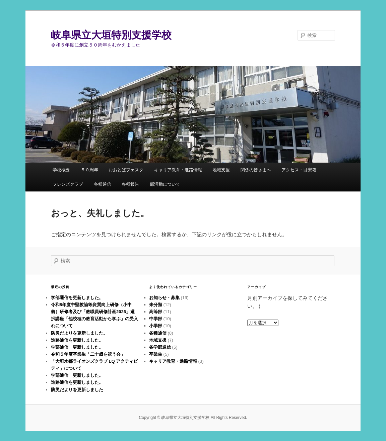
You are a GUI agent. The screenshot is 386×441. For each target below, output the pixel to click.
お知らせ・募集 (164, 297)
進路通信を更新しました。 (77, 340)
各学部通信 (160, 347)
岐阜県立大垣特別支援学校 (111, 34)
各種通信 (102, 184)
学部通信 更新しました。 (77, 347)
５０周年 (89, 169)
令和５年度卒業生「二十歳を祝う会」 (88, 354)
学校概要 (61, 169)
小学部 (155, 325)
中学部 (155, 318)
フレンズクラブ (68, 184)
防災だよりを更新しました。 (79, 333)
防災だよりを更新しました (77, 389)
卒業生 (155, 354)
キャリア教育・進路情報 (178, 169)
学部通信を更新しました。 (77, 297)
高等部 (155, 311)
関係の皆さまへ (256, 169)
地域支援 (221, 169)
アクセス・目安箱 (298, 169)
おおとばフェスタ (126, 169)
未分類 (155, 304)
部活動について (165, 184)
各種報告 (130, 184)
